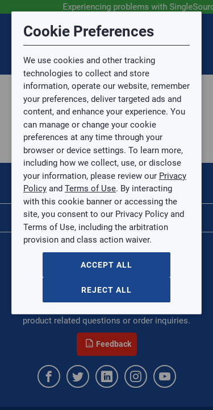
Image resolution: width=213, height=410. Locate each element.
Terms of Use (90, 188)
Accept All (106, 264)
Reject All (106, 289)
